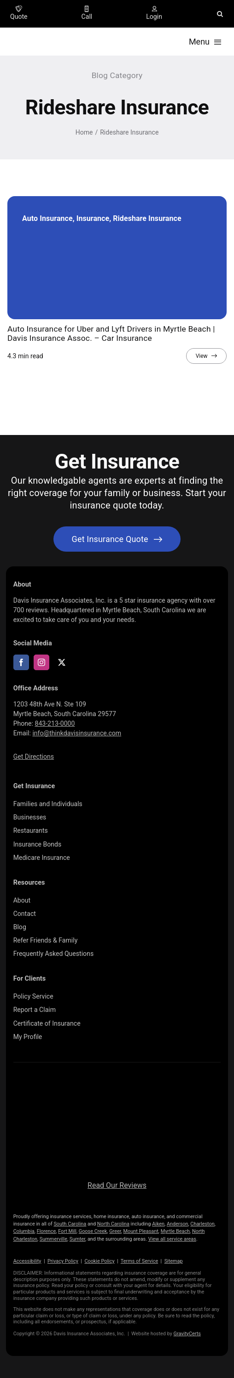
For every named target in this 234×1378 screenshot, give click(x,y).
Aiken (158, 1224)
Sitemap (173, 1261)
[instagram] (41, 662)
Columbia (24, 1231)
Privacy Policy (62, 1261)
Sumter (77, 1239)
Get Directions (33, 756)
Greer (115, 1231)
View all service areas (172, 1239)
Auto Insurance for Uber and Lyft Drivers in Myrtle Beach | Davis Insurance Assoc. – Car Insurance (111, 333)
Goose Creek (93, 1231)
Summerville (53, 1239)
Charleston (202, 1224)
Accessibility (27, 1261)
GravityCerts (187, 1334)
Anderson (177, 1224)
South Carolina (69, 1224)
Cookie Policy (99, 1261)
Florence (46, 1231)
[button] (220, 14)
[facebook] (21, 662)
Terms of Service (139, 1261)
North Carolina (113, 1224)
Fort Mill (67, 1231)
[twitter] (62, 662)
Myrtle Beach (175, 1231)
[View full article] (206, 356)
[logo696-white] (117, 1084)
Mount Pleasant (140, 1231)
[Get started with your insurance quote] (117, 539)
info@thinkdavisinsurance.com (76, 733)
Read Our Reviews (117, 1185)
